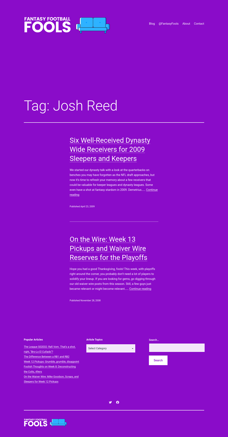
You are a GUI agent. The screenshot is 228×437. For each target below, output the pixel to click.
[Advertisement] (114, 71)
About (186, 23)
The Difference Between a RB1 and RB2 (46, 356)
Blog (152, 23)
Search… (154, 339)
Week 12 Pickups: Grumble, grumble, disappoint (51, 361)
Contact (199, 23)
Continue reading (140, 289)
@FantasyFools (169, 23)
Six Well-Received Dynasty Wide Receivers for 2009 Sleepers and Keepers (110, 149)
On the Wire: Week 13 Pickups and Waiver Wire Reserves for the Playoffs (108, 248)
